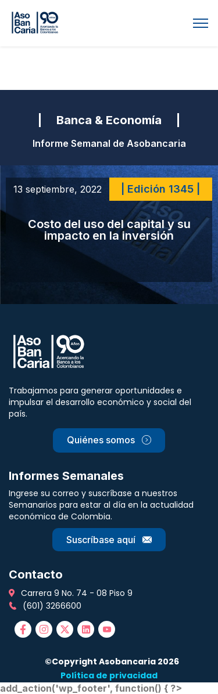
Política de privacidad (109, 675)
